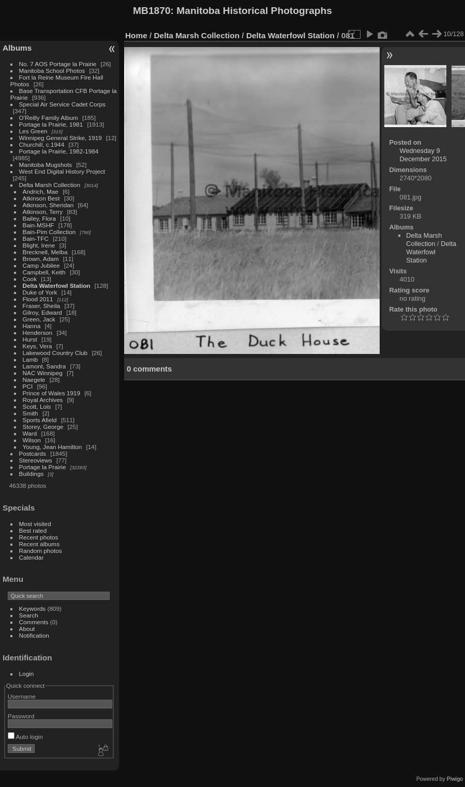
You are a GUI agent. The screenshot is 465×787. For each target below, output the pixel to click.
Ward (30, 433)
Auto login (25, 736)
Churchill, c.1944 (42, 144)
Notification (34, 635)
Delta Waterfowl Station (57, 285)
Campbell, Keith (44, 272)
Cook (30, 278)
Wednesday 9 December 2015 (423, 155)
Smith (30, 413)
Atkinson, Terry (43, 211)
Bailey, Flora (39, 218)
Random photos (40, 550)
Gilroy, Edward (42, 312)
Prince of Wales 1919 (51, 393)
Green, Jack (39, 319)
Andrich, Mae (40, 191)
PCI (28, 386)
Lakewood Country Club (55, 352)
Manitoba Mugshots (45, 164)
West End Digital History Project (62, 171)
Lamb (30, 359)
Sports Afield (40, 419)
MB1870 (152, 10)
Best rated (33, 530)
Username (22, 696)
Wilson (32, 440)
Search (28, 615)
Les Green (33, 131)
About (27, 628)
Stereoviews (35, 460)
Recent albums (39, 544)
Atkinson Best (41, 198)
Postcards (32, 453)
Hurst (30, 339)
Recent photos (38, 537)
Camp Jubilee (41, 265)
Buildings (31, 473)
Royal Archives (43, 399)
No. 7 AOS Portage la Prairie (58, 63)
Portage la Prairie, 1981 (51, 124)
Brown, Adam (41, 258)
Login (26, 673)
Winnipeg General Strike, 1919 (60, 137)
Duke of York (40, 292)
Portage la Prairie (42, 467)
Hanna (32, 325)
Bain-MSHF (38, 225)
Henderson (38, 332)
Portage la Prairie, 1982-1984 (59, 151)
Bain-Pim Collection (49, 231)
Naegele (34, 379)
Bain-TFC (36, 238)
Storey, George (43, 426)
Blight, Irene (39, 245)
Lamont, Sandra (44, 366)
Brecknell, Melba (45, 252)
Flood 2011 (38, 299)
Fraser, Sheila (42, 305)
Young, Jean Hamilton (52, 446)
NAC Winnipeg (43, 372)
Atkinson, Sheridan (48, 205)
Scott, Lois (37, 406)
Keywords (32, 608)
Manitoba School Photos (52, 70)
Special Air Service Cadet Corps (62, 104)
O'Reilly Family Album (48, 117)
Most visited (35, 523)
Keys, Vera (37, 346)
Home (136, 35)
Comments (34, 622)
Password (21, 716)
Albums (17, 47)
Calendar (31, 557)
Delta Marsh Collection (49, 184)
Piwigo (455, 779)
